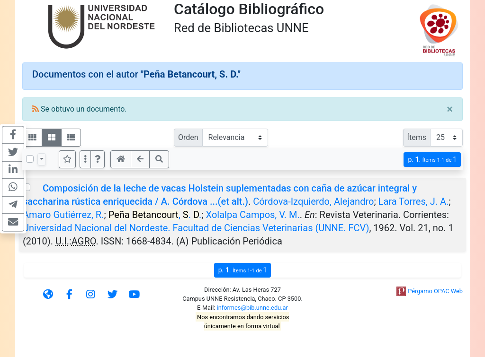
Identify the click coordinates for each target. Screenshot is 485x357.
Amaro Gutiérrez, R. (63, 214)
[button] (97, 159)
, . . (155, 214)
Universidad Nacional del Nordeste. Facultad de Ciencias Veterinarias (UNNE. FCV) (196, 228)
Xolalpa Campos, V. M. (253, 214)
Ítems (416, 137)
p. (432, 160)
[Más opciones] (85, 159)
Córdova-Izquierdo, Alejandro (313, 201)
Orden (188, 137)
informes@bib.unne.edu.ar (252, 307)
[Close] (449, 109)
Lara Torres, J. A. (413, 201)
